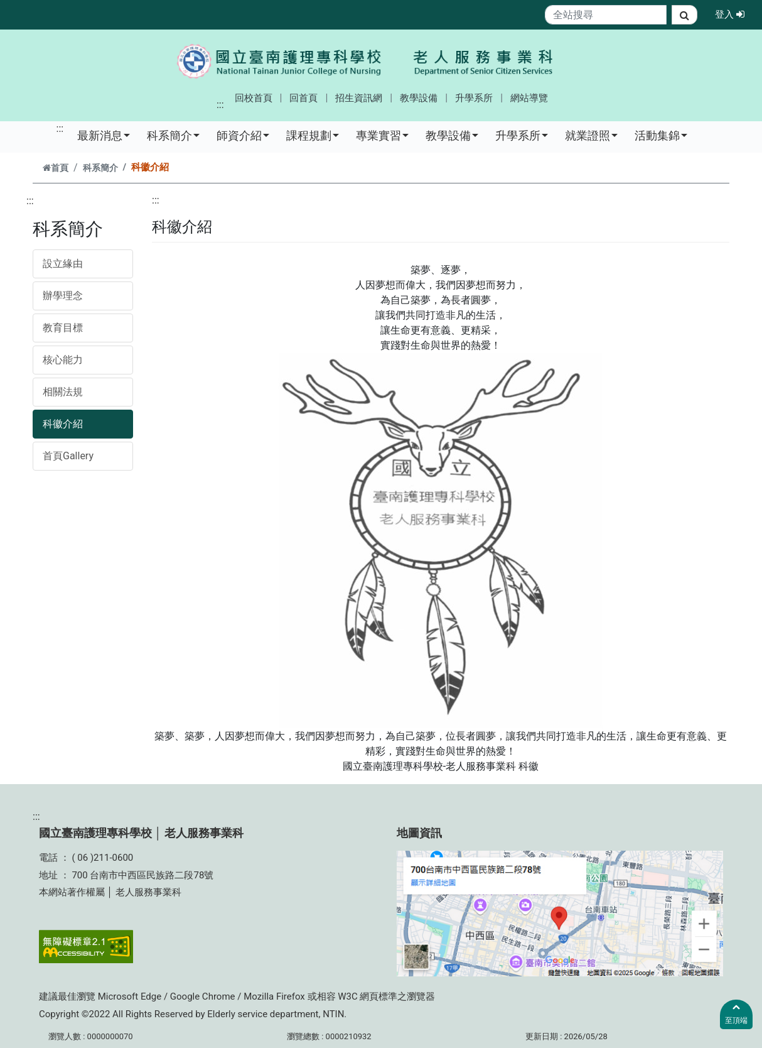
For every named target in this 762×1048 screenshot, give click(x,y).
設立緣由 (63, 264)
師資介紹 (243, 135)
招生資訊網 (358, 98)
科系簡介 (173, 135)
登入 (733, 14)
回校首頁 (253, 98)
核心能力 (63, 360)
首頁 (55, 168)
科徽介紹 (63, 424)
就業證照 (591, 135)
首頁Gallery (68, 456)
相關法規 (63, 392)
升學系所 (474, 98)
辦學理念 (63, 296)
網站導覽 (529, 98)
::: (220, 105)
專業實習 (382, 135)
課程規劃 (312, 135)
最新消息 (103, 135)
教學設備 (418, 98)
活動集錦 (661, 135)
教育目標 (63, 328)
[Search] (606, 15)
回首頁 (303, 98)
